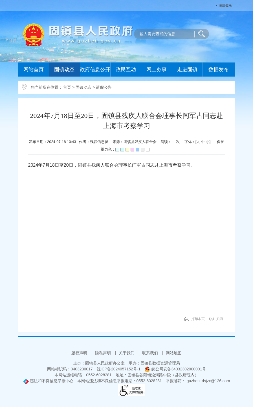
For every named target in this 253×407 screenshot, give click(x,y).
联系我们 (150, 353)
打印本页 (198, 319)
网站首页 (33, 69)
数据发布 (218, 69)
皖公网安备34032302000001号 (175, 369)
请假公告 (104, 87)
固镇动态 (64, 69)
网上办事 (156, 69)
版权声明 (79, 353)
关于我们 (127, 353)
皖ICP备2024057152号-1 (119, 369)
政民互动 (126, 69)
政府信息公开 (95, 69)
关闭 (219, 319)
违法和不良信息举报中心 (48, 381)
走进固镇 (187, 69)
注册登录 (225, 5)
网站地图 (174, 353)
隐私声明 (103, 353)
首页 (67, 87)
